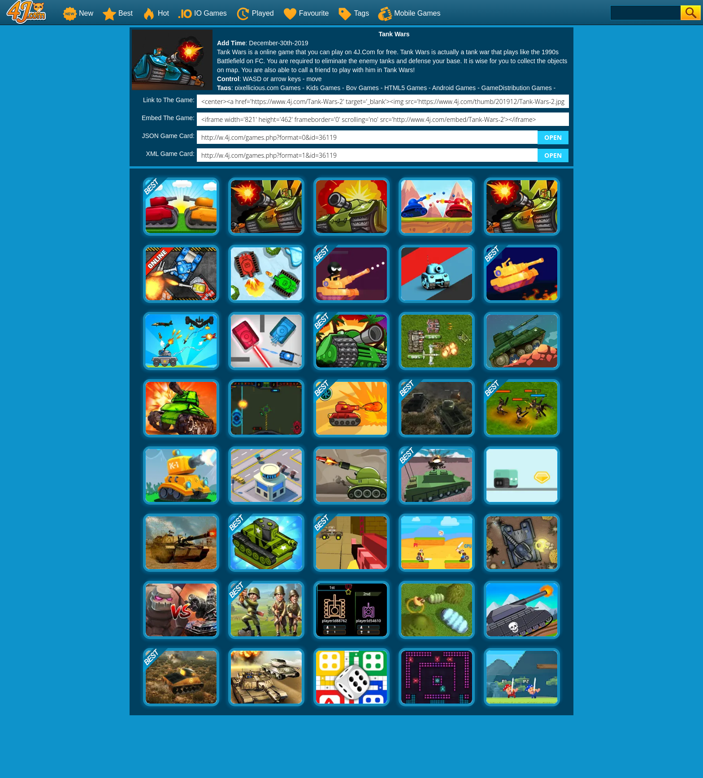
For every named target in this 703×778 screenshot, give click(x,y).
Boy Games (362, 87)
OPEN (553, 137)
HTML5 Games (405, 87)
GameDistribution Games (517, 87)
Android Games (454, 87)
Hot (155, 13)
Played (255, 13)
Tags (353, 13)
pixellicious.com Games (267, 87)
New (78, 13)
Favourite (306, 13)
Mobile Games (409, 13)
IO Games (202, 13)
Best (117, 13)
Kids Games (323, 87)
